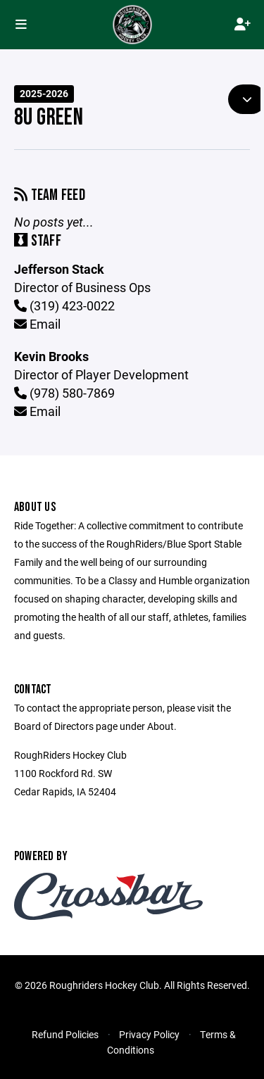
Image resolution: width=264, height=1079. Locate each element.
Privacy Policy (149, 1034)
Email (37, 323)
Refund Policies (65, 1034)
